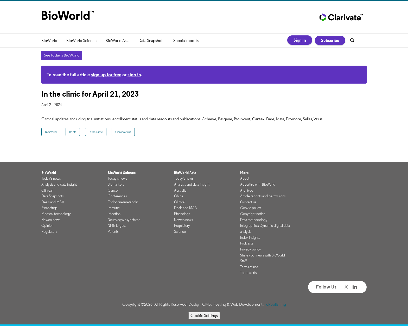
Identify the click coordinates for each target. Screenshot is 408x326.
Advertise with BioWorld (257, 184)
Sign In (300, 40)
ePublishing (276, 304)
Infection (114, 213)
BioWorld (49, 40)
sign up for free (106, 75)
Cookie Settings (204, 315)
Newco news (50, 219)
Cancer (113, 190)
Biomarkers (116, 184)
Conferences (117, 196)
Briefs (72, 132)
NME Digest (117, 225)
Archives (246, 190)
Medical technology (56, 213)
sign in (134, 75)
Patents (113, 231)
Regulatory (49, 231)
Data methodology (253, 219)
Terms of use (249, 267)
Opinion (47, 225)
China (178, 196)
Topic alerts (248, 272)
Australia (180, 190)
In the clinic (96, 132)
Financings (49, 207)
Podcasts (246, 243)
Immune (114, 207)
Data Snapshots (151, 40)
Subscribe (330, 40)
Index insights (250, 237)
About (244, 178)
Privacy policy (250, 249)
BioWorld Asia (117, 40)
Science (180, 231)
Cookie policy (250, 207)
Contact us (248, 202)
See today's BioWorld (62, 55)
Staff (243, 261)
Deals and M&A (52, 202)
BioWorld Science (81, 40)
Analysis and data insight (59, 184)
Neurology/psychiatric (124, 219)
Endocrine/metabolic (123, 202)
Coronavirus (123, 132)
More (244, 172)
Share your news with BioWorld (262, 255)
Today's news (51, 178)
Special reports (186, 40)
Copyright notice (252, 213)
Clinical (47, 190)
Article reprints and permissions (262, 196)
